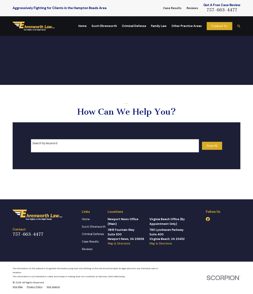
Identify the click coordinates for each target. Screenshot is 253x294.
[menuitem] (18, 287)
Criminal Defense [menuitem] (134, 26)
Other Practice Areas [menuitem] (186, 26)
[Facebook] (208, 219)
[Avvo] (217, 219)
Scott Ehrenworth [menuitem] (104, 26)
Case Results (172, 8)
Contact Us (219, 26)
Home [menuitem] (82, 26)
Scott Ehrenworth (94, 227)
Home (86, 219)
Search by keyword (44, 143)
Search (212, 146)
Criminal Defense (93, 234)
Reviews (192, 8)
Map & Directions (119, 243)
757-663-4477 (222, 9)
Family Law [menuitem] (159, 26)
